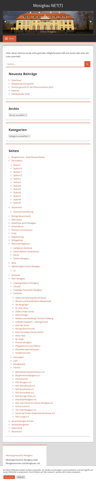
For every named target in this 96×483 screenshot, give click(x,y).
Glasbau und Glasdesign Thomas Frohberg (34, 318)
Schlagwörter (17, 240)
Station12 (17, 175)
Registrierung (17, 236)
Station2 (17, 178)
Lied (15, 360)
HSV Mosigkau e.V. (23, 382)
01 (14, 270)
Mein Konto (16, 219)
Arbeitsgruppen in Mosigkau (26, 283)
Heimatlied (18, 357)
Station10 (17, 168)
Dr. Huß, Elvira (21, 308)
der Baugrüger (21, 304)
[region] (48, 22)
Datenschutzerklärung (23, 211)
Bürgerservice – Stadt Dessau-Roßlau (28, 157)
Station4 (17, 185)
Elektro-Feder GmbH (24, 311)
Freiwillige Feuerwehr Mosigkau (27, 290)
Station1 (17, 165)
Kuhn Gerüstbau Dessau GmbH (29, 332)
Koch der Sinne (22, 325)
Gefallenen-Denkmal (22, 248)
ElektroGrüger (21, 315)
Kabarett (15, 90)
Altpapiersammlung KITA (22, 83)
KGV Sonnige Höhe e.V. (25, 396)
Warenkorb (16, 431)
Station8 (17, 199)
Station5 (17, 189)
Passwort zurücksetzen (21, 230)
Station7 (17, 196)
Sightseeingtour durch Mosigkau (25, 266)
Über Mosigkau (18, 278)
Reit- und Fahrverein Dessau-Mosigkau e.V (34, 403)
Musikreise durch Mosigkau (23, 223)
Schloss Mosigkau (21, 258)
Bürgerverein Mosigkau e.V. (27, 375)
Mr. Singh (19, 339)
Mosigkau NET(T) (48, 5)
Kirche (16, 255)
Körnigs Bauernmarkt (21, 216)
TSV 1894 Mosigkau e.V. (25, 410)
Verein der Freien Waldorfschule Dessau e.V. (35, 413)
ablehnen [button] (20, 477)
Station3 (17, 182)
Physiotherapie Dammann (27, 349)
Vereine (16, 367)
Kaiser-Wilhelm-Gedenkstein (26, 251)
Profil (13, 233)
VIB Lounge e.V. (22, 416)
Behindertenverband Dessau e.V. (30, 372)
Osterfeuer (16, 80)
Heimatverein (21, 379)
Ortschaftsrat (17, 226)
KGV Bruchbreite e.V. (24, 389)
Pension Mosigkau (23, 342)
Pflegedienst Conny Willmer (27, 346)
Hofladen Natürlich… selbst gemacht (31, 321)
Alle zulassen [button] (9, 477)
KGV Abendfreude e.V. (25, 385)
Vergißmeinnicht (22, 352)
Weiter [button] (90, 21)
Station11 (17, 172)
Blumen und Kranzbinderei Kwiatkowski (33, 301)
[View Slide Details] (48, 22)
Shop (13, 263)
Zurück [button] (5, 21)
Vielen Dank (16, 428)
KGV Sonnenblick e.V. (24, 392)
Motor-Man (20, 335)
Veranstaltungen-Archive (22, 421)
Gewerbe (17, 293)
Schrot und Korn (22, 406)
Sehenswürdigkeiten (20, 243)
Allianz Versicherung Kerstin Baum (30, 297)
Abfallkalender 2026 (20, 94)
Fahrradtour (16, 160)
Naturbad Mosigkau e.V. (26, 399)
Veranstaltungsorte (20, 424)
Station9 (17, 202)
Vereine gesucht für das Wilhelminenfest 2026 (32, 87)
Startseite (15, 275)
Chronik (16, 286)
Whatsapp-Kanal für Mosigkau (19, 455)
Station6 (17, 192)
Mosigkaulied (19, 364)
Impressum (16, 207)
